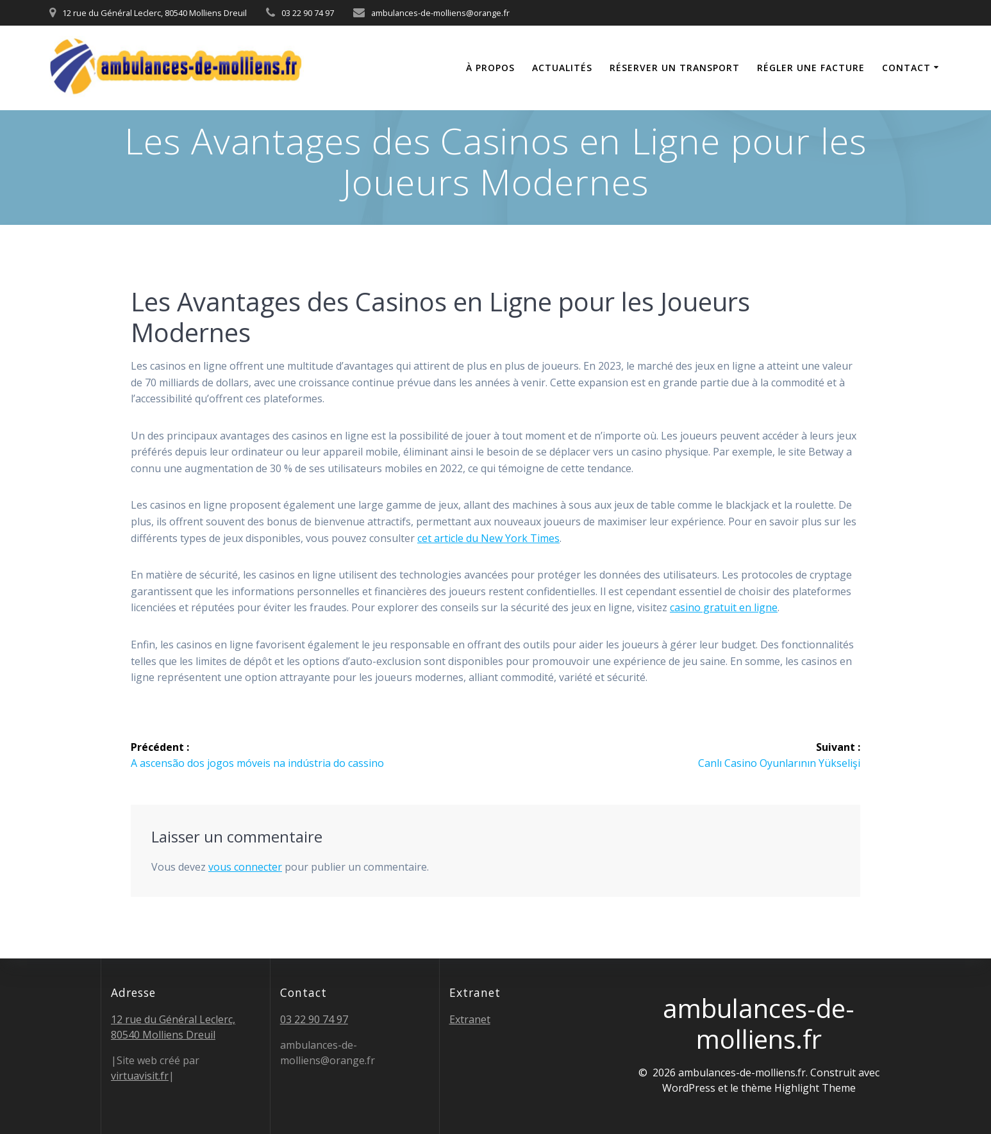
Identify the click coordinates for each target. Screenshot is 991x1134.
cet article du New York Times (488, 538)
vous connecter (245, 866)
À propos (490, 68)
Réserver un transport (675, 68)
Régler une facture (811, 68)
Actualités (562, 68)
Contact (906, 68)
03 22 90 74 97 (314, 1019)
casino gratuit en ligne (724, 607)
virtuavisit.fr (140, 1076)
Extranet (469, 1019)
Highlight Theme (815, 1088)
